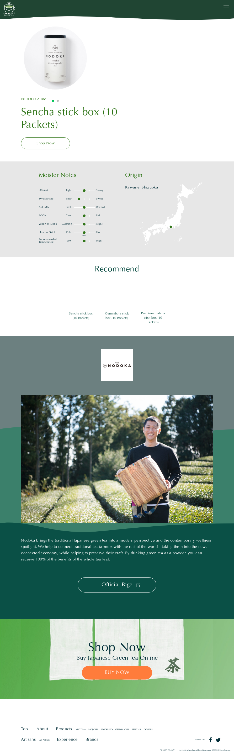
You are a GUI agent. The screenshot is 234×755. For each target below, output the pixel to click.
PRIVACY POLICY (167, 750)
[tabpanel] (55, 58)
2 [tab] (58, 101)
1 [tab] (53, 101)
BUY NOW (117, 672)
